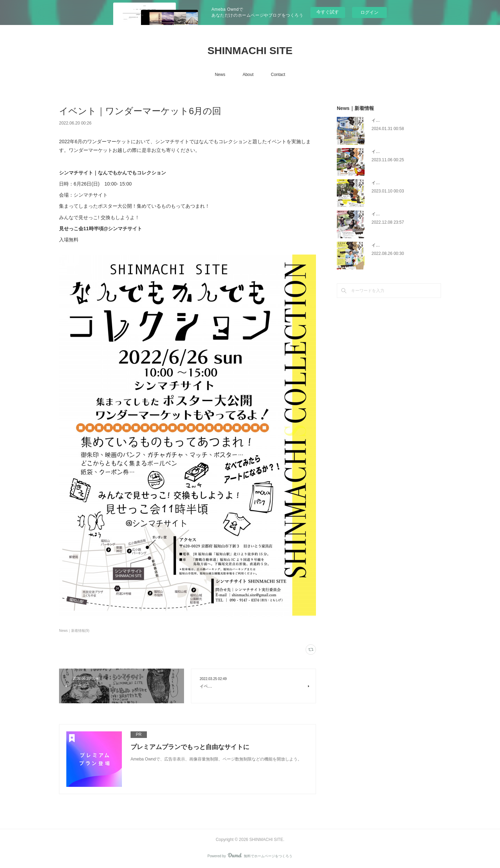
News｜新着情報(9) (74, 631)
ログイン (369, 12)
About (248, 74)
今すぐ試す (327, 12)
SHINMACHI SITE (249, 50)
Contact (278, 74)
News (220, 74)
